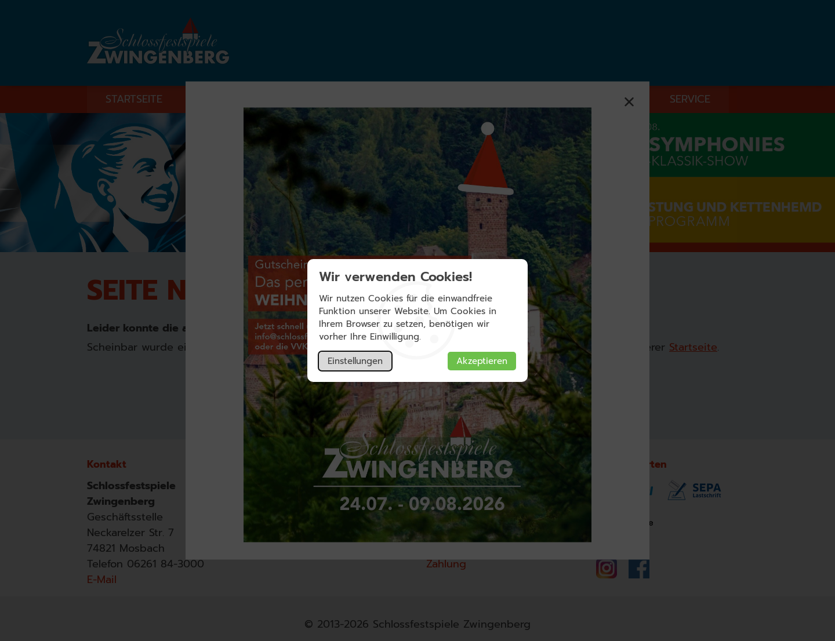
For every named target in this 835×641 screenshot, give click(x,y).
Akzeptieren (481, 361)
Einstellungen (355, 361)
